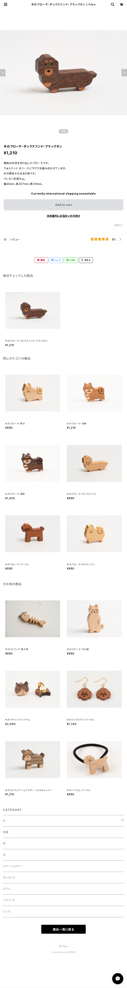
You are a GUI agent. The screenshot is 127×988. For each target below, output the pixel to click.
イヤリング (9, 900)
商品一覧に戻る (63, 929)
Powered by (63, 952)
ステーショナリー (13, 866)
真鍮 (6, 832)
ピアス (7, 888)
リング (6, 911)
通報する (118, 225)
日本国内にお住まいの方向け (63, 215)
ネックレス (9, 877)
